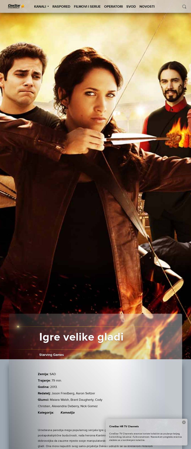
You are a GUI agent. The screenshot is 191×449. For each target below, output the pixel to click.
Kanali (41, 7)
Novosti (147, 7)
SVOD (131, 7)
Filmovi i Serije (87, 7)
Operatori (113, 7)
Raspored (61, 7)
